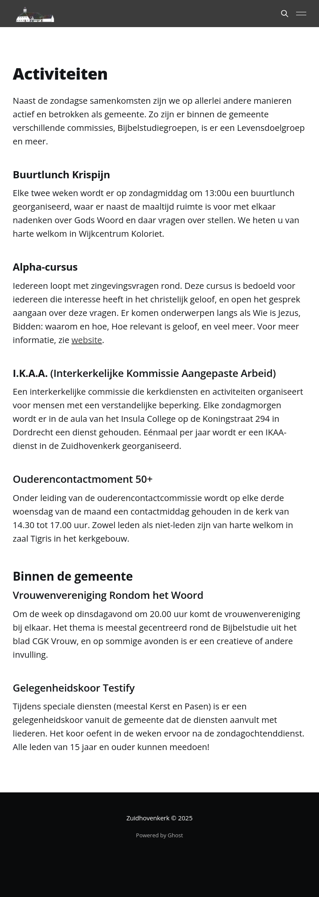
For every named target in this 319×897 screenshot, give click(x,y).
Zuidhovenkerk (147, 818)
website (87, 340)
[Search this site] (284, 13)
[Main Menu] (301, 13)
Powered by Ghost (159, 835)
